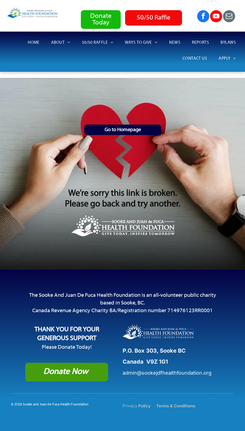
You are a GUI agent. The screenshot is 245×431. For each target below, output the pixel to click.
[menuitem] (37, 44)
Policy (144, 405)
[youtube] (216, 17)
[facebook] (203, 17)
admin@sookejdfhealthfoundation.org (167, 373)
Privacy (130, 405)
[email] (229, 17)
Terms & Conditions (175, 405)
